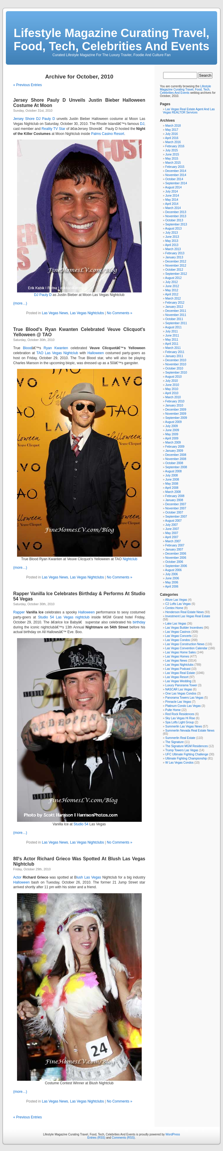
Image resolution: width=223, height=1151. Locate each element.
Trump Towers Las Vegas (181, 750)
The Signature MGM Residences (186, 746)
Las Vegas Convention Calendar (186, 648)
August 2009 (173, 422)
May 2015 (171, 158)
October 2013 (174, 220)
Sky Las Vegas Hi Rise (180, 718)
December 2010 (175, 360)
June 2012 (172, 286)
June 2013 (172, 236)
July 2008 (171, 475)
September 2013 (176, 224)
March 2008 (173, 491)
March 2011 (173, 347)
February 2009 (174, 446)
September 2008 (176, 467)
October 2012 (174, 269)
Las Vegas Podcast (177, 668)
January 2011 (174, 356)
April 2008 (171, 487)
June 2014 (172, 195)
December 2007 (175, 504)
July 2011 (171, 331)
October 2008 (174, 463)
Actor (17, 877)
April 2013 (171, 245)
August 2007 (173, 520)
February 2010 (174, 401)
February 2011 (174, 352)
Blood (27, 348)
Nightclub (70, 353)
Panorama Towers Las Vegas (184, 697)
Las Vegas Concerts (178, 636)
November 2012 (175, 265)
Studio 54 (46, 617)
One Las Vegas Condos (180, 693)
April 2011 (171, 343)
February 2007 (174, 545)
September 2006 (176, 566)
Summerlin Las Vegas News (183, 726)
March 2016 (173, 142)
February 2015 (174, 166)
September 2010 (176, 372)
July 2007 (171, 524)
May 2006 (171, 582)
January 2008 (174, 500)
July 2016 (171, 133)
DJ (142, 124)
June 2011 (172, 335)
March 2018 (173, 125)
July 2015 (171, 150)
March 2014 (173, 208)
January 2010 (174, 405)
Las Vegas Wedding (178, 681)
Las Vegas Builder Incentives (184, 627)
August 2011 (173, 327)
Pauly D (45, 295)
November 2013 (175, 216)
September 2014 (176, 183)
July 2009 (171, 426)
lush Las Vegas (89, 877)
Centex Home (174, 608)
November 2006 (175, 557)
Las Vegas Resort (176, 677)
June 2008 (172, 479)
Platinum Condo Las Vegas (183, 705)
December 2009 (175, 409)
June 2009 (172, 430)
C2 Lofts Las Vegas (178, 603)
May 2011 (171, 339)
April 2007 (171, 537)
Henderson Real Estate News (184, 612)
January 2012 (174, 306)
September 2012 (176, 273)
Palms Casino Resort (107, 134)
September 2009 (176, 417)
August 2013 (173, 228)
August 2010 (173, 376)
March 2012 (173, 298)
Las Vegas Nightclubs (87, 313)
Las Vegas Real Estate (180, 673)
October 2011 (174, 319)
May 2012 (171, 290)
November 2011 (175, 315)
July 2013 (171, 232)
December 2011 (175, 310)
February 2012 (174, 302)
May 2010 (171, 389)
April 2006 (171, 586)
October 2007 (174, 512)
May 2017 (171, 129)
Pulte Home (172, 710)
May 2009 (171, 434)
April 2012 (171, 294)
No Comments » (119, 313)
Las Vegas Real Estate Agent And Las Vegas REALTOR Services (189, 111)
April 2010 (171, 393)
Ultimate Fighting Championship (186, 758)
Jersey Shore (24, 119)
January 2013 (174, 257)
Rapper (19, 612)
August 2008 (173, 471)
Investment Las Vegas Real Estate (187, 616)
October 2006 (174, 561)
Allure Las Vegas (176, 599)
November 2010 (175, 364)
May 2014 (171, 199)
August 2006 (173, 570)
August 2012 (173, 278)
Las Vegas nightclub (72, 617)
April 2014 (171, 203)
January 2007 (174, 549)
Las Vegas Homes (177, 656)
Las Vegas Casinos (177, 631)
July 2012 (171, 282)
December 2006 (175, 553)
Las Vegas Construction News (184, 644)
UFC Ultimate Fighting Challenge (186, 754)
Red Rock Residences (179, 714)
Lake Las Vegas (175, 623)
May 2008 (171, 483)
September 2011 (176, 323)
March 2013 (173, 249)
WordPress (172, 1134)
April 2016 (171, 138)
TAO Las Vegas (49, 353)
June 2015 (172, 154)
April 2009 (171, 438)
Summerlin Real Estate (180, 738)
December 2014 (175, 171)
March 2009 (173, 442)
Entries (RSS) (96, 1137)
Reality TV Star (53, 129)
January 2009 (174, 450)
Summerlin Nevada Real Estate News (189, 730)
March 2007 (173, 541)
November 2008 (175, 459)
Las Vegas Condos (177, 640)
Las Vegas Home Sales (180, 652)
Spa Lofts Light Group (179, 722)
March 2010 (173, 397)
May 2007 (171, 533)
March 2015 (173, 162)
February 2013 (174, 253)
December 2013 (175, 212)
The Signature (174, 742)
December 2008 (175, 454)
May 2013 (171, 240)
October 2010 (174, 368)
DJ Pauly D (45, 119)
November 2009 (175, 413)
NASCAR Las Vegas (178, 689)
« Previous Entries (27, 85)
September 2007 (176, 516)
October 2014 (174, 179)
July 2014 (171, 191)
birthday (139, 622)
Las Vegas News (55, 313)
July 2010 (171, 380)
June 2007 (172, 529)
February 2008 (174, 496)
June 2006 (172, 578)
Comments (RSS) (123, 1137)
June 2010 (172, 385)
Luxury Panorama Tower (181, 685)
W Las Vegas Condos (179, 762)
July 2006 (171, 574)
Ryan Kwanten (56, 348)
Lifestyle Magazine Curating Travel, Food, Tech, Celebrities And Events (112, 39)
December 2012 (175, 261)
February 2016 (174, 146)
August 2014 (173, 187)
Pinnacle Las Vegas (178, 701)
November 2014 (175, 175)
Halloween (95, 353)
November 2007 (175, 508)
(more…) (20, 303)
